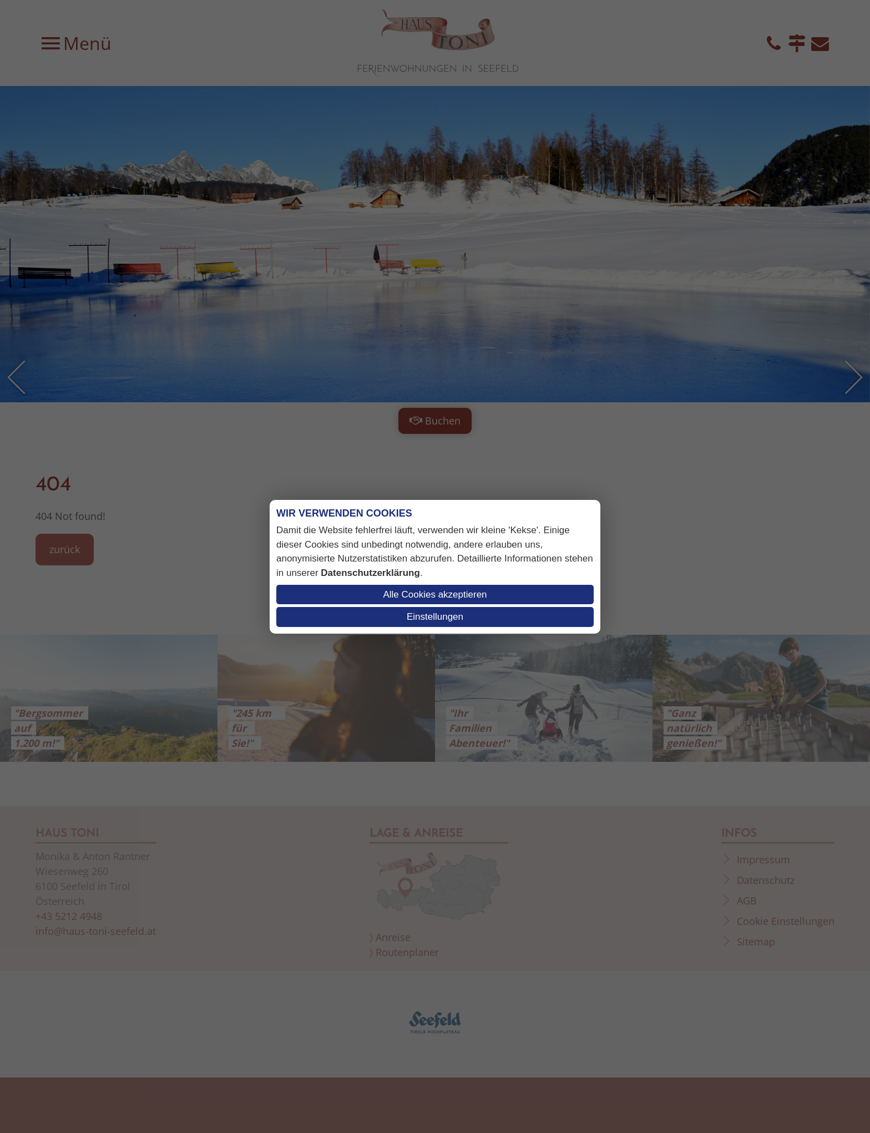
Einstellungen (435, 616)
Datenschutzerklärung (370, 573)
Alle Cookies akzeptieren (435, 594)
